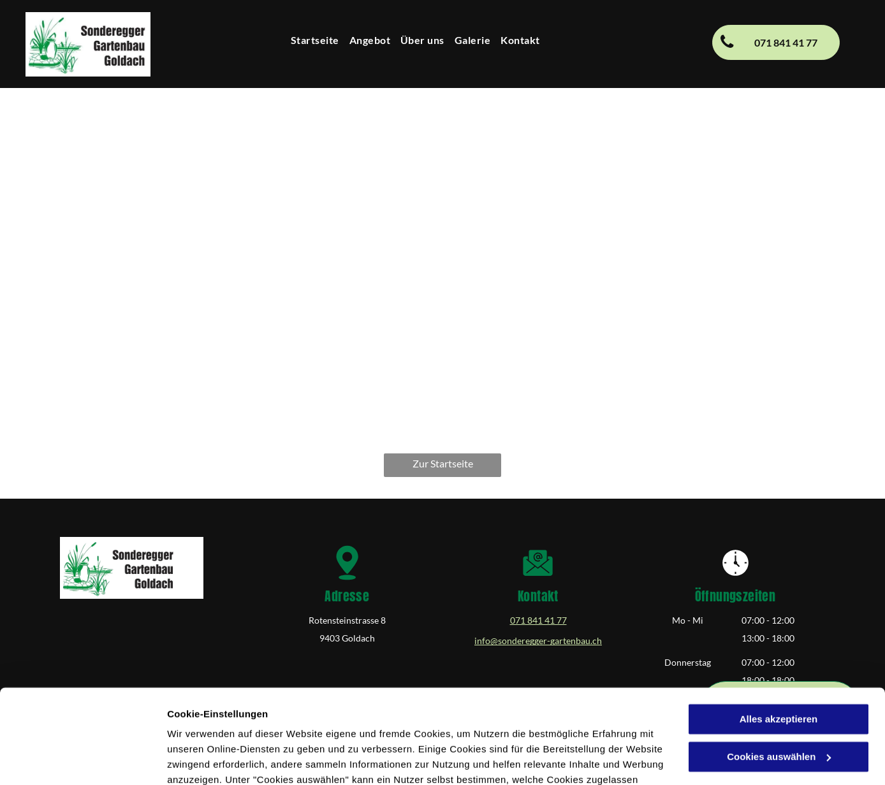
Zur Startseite (443, 463)
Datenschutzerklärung (341, 724)
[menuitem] (315, 40)
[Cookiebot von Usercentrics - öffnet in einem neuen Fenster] (82, 760)
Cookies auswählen (212, 759)
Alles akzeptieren (779, 633)
